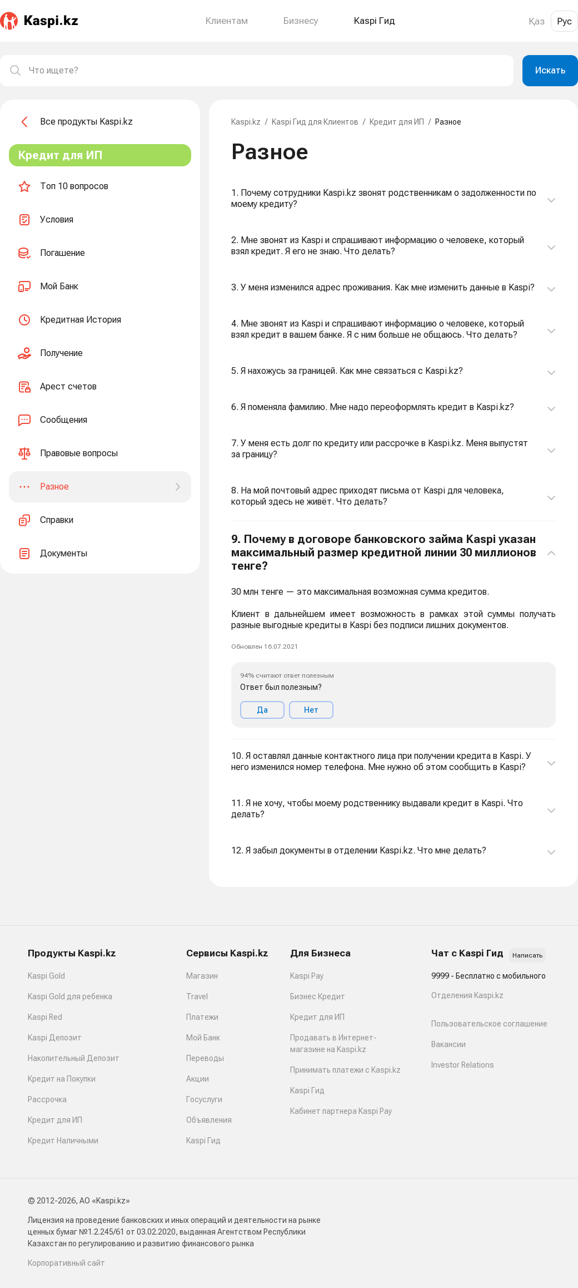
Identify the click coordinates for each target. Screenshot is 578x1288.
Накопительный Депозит (73, 1058)
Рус (564, 21)
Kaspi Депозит (55, 1037)
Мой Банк (203, 1037)
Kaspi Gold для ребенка (70, 996)
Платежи (202, 1017)
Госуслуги (204, 1099)
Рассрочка (47, 1099)
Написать (527, 955)
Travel (197, 996)
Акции (197, 1078)
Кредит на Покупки (62, 1078)
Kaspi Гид (203, 1140)
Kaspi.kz (246, 121)
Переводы (205, 1058)
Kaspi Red (45, 1017)
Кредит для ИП (397, 121)
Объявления (209, 1120)
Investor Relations (462, 1064)
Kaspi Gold (46, 975)
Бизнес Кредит (317, 996)
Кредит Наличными (63, 1140)
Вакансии (448, 1044)
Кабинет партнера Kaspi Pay (341, 1111)
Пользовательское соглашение (489, 1023)
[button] (393, 630)
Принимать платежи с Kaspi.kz (345, 1069)
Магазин (202, 975)
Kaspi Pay (306, 975)
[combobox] (267, 70)
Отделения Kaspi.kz (467, 995)
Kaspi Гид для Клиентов (315, 121)
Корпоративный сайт (66, 1263)
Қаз (537, 21)
